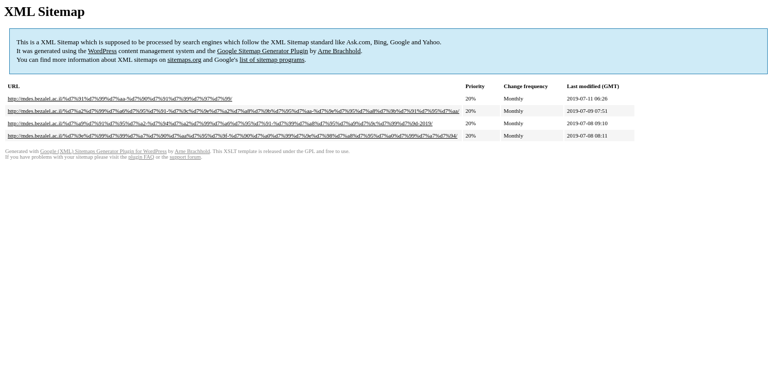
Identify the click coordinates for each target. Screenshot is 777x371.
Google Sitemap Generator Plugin (262, 51)
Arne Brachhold (339, 51)
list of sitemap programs (271, 59)
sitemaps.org (184, 59)
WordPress (102, 51)
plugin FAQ (141, 157)
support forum (185, 157)
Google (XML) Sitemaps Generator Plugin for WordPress (103, 151)
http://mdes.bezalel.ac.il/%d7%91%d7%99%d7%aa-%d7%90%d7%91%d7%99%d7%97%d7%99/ (120, 98)
